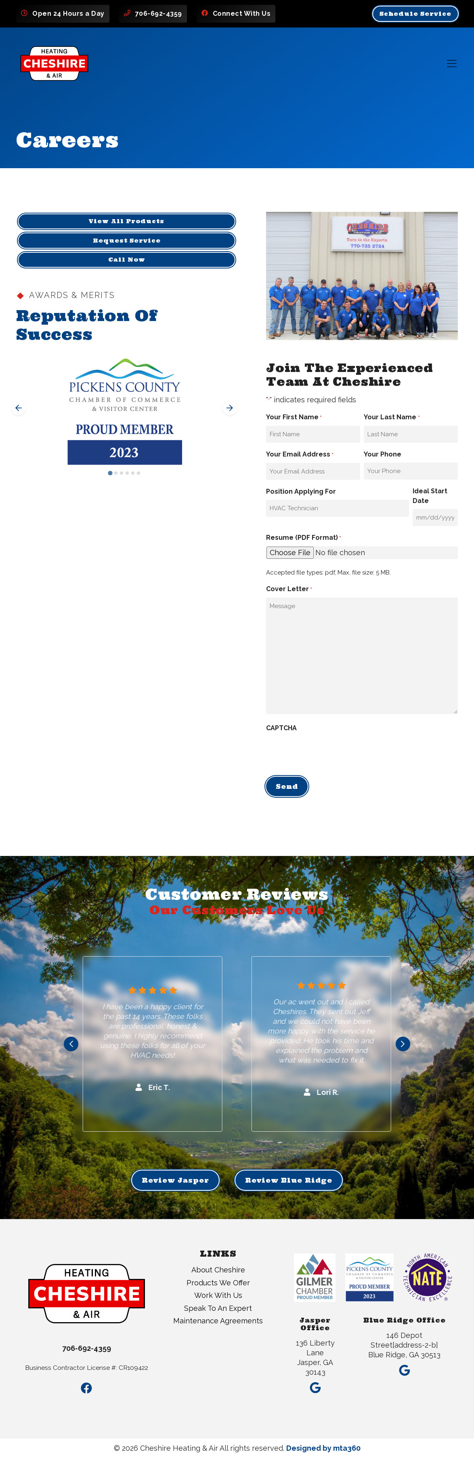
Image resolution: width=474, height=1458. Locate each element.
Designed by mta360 (323, 1448)
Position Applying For (301, 491)
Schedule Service (415, 13)
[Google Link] (315, 1385)
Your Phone (382, 454)
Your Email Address (299, 455)
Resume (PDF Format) (303, 538)
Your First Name (294, 418)
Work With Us (218, 1295)
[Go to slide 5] (132, 473)
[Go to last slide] (18, 408)
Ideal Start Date (430, 496)
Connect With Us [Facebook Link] (242, 13)
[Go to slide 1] (110, 473)
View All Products (126, 221)
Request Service (127, 240)
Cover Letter (289, 589)
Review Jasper (175, 1180)
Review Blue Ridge (288, 1180)
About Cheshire (218, 1270)
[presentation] (327, 752)
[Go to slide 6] (138, 473)
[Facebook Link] (86, 1388)
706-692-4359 (158, 13)
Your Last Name (391, 418)
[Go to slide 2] (115, 473)
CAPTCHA (281, 728)
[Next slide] (229, 408)
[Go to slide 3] (121, 473)
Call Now (126, 259)
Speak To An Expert (218, 1308)
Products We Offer (218, 1282)
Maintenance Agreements (218, 1320)
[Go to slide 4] (127, 473)
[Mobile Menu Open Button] (452, 63)
